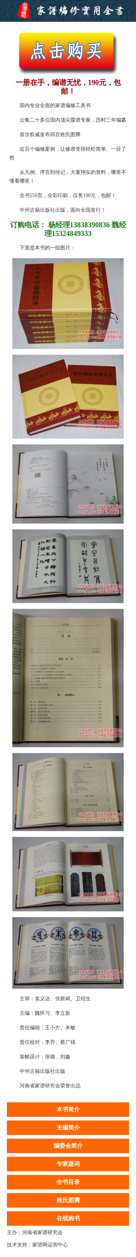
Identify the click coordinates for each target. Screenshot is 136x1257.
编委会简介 (68, 1146)
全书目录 (68, 1182)
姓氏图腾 (68, 1200)
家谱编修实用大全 (68, 11)
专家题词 (68, 1164)
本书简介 (68, 1109)
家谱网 (40, 1245)
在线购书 (68, 1218)
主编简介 (68, 1127)
